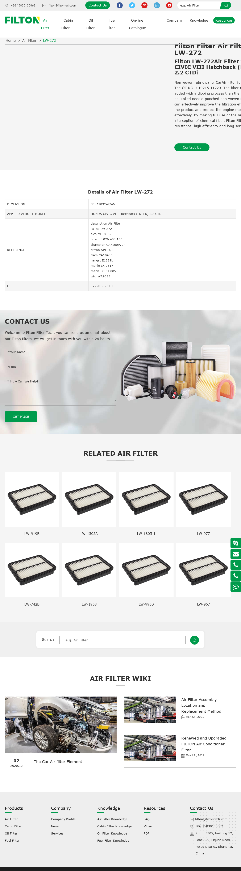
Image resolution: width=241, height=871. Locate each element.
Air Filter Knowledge (112, 819)
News (55, 826)
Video (148, 826)
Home (11, 40)
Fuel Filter (12, 840)
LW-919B (32, 534)
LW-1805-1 (146, 534)
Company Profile (63, 819)
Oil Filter (11, 833)
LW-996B (146, 604)
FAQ (147, 819)
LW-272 (49, 40)
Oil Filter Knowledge (112, 833)
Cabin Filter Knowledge (114, 826)
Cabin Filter (13, 826)
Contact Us (97, 5)
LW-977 (203, 534)
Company (175, 20)
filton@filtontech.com (62, 5)
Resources (224, 20)
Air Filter (29, 40)
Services (57, 833)
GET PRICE (21, 416)
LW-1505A (89, 534)
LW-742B (32, 604)
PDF (146, 833)
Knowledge (199, 20)
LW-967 (203, 604)
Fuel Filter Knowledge (113, 840)
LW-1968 (89, 604)
